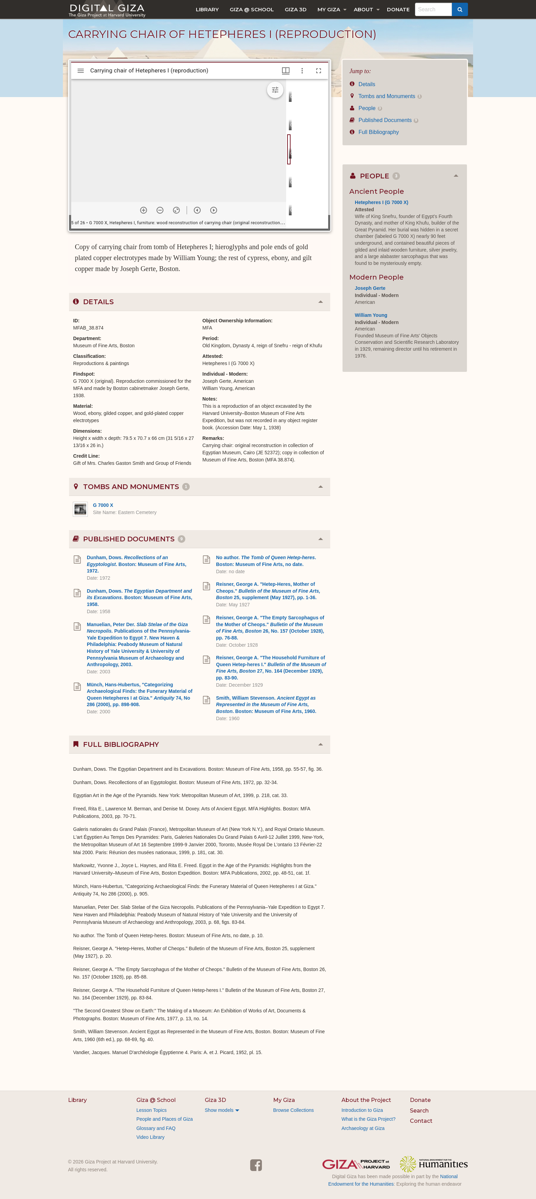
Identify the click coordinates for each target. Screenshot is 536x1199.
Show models (219, 1110)
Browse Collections (293, 1110)
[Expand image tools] (275, 90)
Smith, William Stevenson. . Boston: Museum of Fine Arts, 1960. (266, 704)
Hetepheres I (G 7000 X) (381, 202)
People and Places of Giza (164, 1119)
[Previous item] (197, 210)
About (363, 9)
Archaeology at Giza (363, 1128)
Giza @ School (252, 9)
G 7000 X (103, 505)
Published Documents (383, 120)
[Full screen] (318, 71)
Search (419, 1110)
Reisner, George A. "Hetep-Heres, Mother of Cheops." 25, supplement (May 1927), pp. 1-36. (268, 590)
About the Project (366, 1100)
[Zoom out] (160, 210)
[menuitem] (207, 9)
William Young (371, 315)
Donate (398, 9)
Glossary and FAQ (155, 1128)
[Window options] (302, 71)
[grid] (307, 154)
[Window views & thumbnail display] (286, 71)
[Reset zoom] (176, 210)
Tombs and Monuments (385, 96)
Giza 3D (296, 9)
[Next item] (213, 210)
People (365, 108)
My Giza (329, 9)
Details (362, 84)
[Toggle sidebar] (80, 71)
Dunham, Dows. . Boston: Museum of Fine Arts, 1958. (139, 597)
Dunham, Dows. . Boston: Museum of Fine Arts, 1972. (136, 564)
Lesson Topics (151, 1110)
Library (207, 9)
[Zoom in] (143, 210)
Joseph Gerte (370, 288)
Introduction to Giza (362, 1110)
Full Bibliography (374, 132)
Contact (421, 1121)
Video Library (150, 1137)
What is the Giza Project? (368, 1119)
